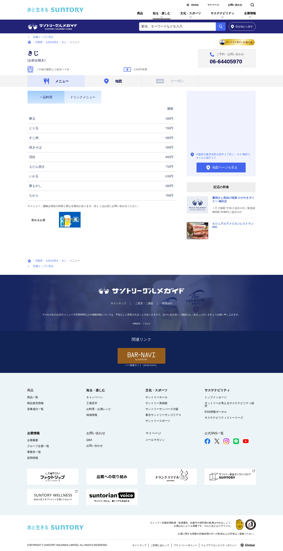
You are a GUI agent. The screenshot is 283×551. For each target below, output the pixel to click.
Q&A (89, 439)
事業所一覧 (34, 452)
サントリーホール (156, 397)
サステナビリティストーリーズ (224, 417)
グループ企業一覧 (38, 446)
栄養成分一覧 (35, 409)
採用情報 (32, 457)
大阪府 (39, 42)
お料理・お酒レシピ (98, 409)
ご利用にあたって (160, 545)
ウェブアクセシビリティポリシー (219, 545)
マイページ (213, 5)
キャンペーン (94, 397)
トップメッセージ (216, 397)
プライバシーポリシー (185, 545)
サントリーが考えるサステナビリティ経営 (229, 404)
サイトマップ (118, 303)
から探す (242, 26)
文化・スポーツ (190, 13)
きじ (64, 42)
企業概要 (32, 440)
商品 (140, 13)
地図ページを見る (221, 122)
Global (194, 5)
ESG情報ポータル (216, 411)
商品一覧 (32, 397)
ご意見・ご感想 (144, 303)
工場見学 (91, 403)
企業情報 (250, 13)
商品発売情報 (35, 403)
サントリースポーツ (157, 420)
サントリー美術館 (156, 403)
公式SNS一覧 (214, 433)
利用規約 (167, 303)
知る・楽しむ (161, 13)
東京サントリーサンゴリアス (163, 414)
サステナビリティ (222, 13)
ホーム (29, 42)
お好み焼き (52, 42)
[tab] (46, 97)
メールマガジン (155, 439)
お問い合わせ (235, 5)
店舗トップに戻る (43, 37)
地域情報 (91, 414)
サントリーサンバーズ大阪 (161, 409)
